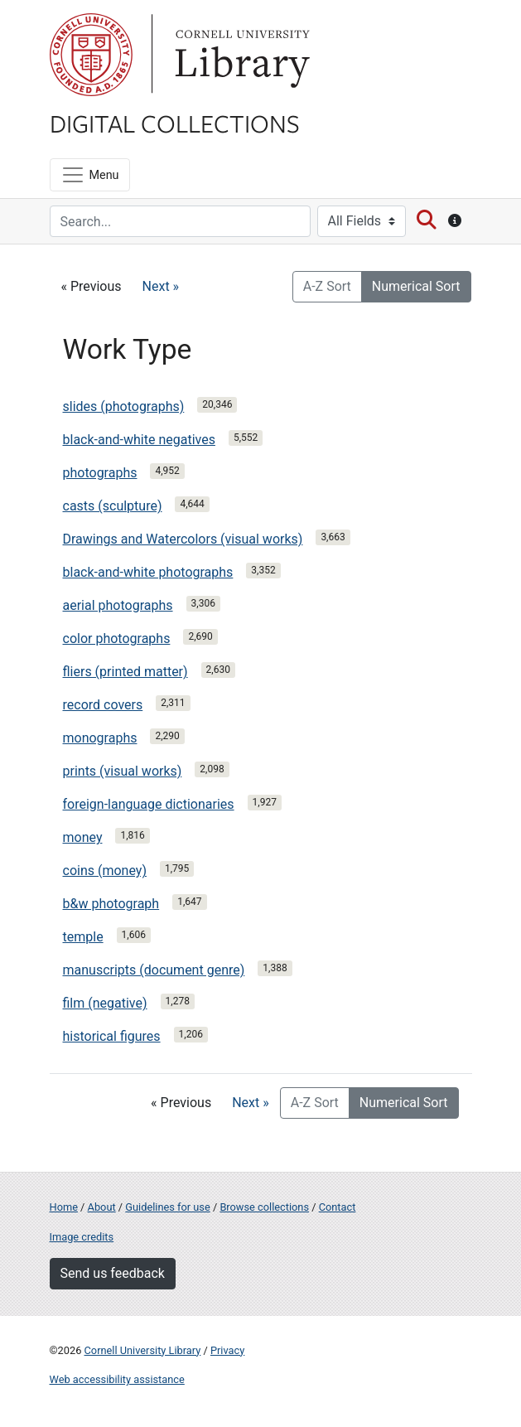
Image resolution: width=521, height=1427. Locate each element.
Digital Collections (175, 122)
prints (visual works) (122, 771)
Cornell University (91, 54)
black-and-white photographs (148, 572)
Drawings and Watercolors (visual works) (183, 539)
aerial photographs (118, 605)
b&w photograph (111, 904)
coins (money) (105, 870)
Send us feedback (112, 1273)
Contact (337, 1207)
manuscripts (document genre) (154, 970)
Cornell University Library (142, 1350)
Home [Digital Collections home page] (64, 1207)
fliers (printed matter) (125, 672)
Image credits (82, 1237)
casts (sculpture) (112, 506)
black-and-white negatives (139, 439)
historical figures (112, 1036)
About (102, 1207)
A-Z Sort (327, 286)
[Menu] (90, 174)
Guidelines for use (167, 1207)
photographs (100, 473)
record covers (103, 705)
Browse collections (264, 1207)
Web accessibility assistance (117, 1379)
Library (240, 54)
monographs (100, 738)
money (83, 837)
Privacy (227, 1350)
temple (83, 937)
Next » (161, 286)
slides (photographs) (124, 406)
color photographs (117, 638)
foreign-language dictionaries (148, 804)
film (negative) (105, 1003)
